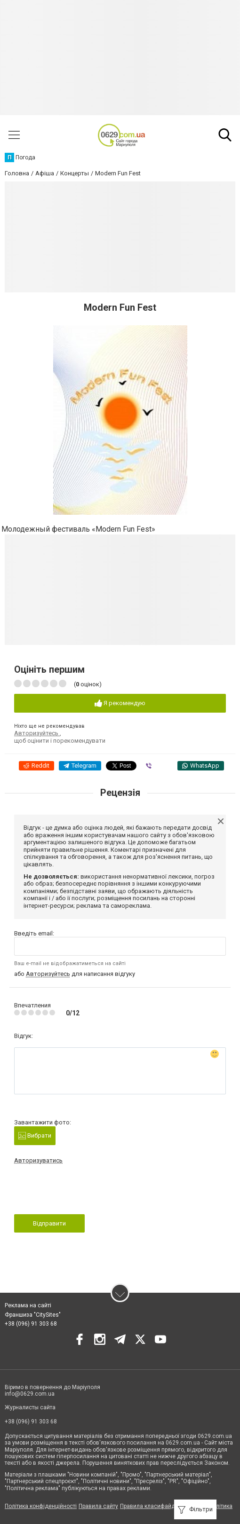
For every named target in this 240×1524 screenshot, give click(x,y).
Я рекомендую (120, 703)
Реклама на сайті (28, 1305)
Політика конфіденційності (41, 1506)
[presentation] (85, 1192)
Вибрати (34, 1136)
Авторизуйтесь (37, 733)
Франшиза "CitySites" (33, 1315)
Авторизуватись (38, 1160)
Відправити (49, 1223)
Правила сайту (98, 1506)
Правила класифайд (147, 1506)
